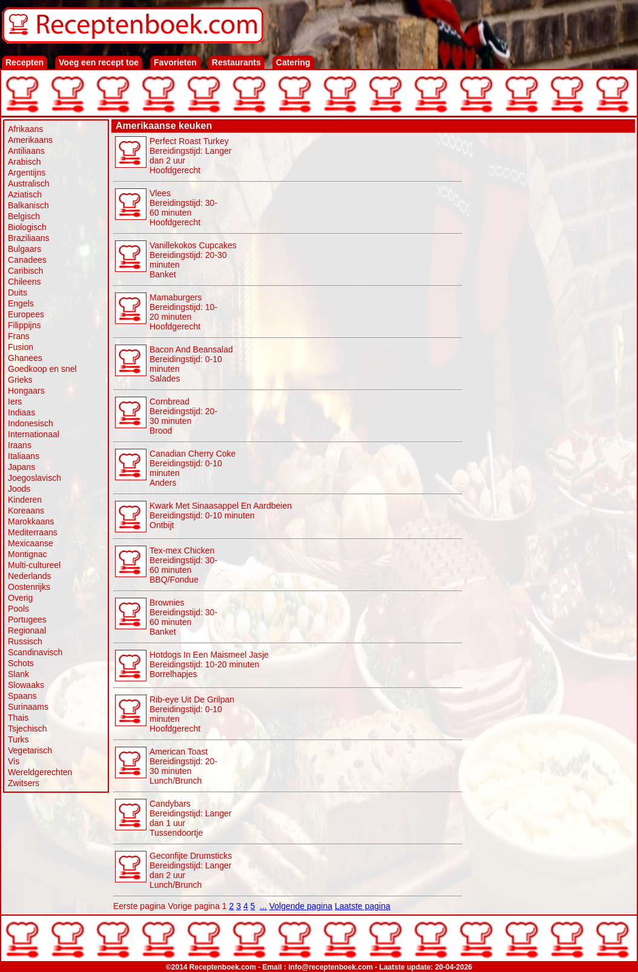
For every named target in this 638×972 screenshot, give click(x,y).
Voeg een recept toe (99, 62)
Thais (18, 717)
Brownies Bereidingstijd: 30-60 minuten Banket (183, 617)
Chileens (24, 281)
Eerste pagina (139, 906)
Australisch (28, 183)
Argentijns (26, 172)
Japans (21, 467)
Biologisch (27, 227)
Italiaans (23, 456)
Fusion (20, 347)
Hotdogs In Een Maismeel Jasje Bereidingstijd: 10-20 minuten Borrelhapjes (209, 664)
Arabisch (24, 162)
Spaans (22, 696)
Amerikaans (30, 140)
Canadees (27, 260)
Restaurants (236, 62)
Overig (20, 598)
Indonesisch (30, 423)
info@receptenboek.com (330, 967)
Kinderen (25, 499)
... (263, 906)
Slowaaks (26, 685)
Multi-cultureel (34, 565)
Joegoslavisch (34, 478)
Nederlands (29, 576)
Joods (19, 489)
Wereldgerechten (40, 772)
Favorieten (175, 62)
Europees (26, 314)
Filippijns (24, 325)
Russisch (25, 641)
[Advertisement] (549, 210)
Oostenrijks (29, 587)
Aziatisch (25, 194)
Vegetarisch (30, 750)
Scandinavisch (35, 652)
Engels (21, 303)
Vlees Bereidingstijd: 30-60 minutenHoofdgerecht (183, 207)
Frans (19, 336)
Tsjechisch (27, 728)
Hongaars (26, 390)
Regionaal (27, 630)
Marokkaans (31, 521)
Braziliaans (28, 238)
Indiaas (21, 412)
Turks (18, 739)
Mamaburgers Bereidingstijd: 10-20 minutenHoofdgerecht (183, 312)
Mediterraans (33, 532)
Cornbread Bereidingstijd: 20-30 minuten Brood (183, 416)
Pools (18, 608)
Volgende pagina (300, 906)
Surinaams (28, 707)
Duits (17, 292)
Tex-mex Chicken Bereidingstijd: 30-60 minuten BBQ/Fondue (183, 565)
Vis (13, 761)
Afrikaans (25, 129)
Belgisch (24, 216)
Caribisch (25, 271)
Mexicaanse (30, 543)
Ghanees (25, 358)
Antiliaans (26, 151)
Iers (15, 401)
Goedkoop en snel (42, 369)
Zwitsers (23, 783)
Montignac (27, 554)
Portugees (27, 619)
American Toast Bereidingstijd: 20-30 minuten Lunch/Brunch (183, 766)
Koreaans (26, 510)
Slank (18, 674)
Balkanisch (28, 205)
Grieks (20, 380)
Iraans (19, 445)
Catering (293, 62)
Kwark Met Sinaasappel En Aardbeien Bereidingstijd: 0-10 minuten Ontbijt (221, 515)
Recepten (24, 62)
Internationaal (33, 434)
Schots (21, 663)
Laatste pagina (362, 906)
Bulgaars (24, 249)
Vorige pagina (194, 906)
